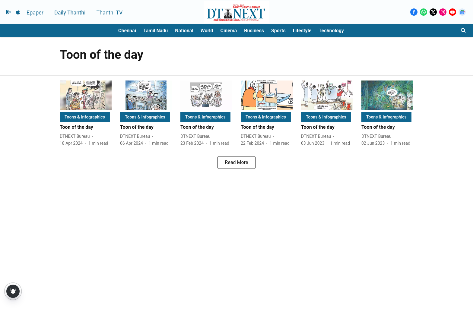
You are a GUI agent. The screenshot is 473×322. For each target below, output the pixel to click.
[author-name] (76, 136)
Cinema (229, 30)
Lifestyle (302, 30)
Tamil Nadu (155, 30)
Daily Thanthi (70, 12)
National (184, 30)
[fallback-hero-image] (86, 95)
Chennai (127, 30)
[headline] (86, 127)
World (207, 30)
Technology (331, 30)
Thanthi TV (109, 12)
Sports (278, 30)
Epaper (35, 12)
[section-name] (85, 117)
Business (254, 30)
